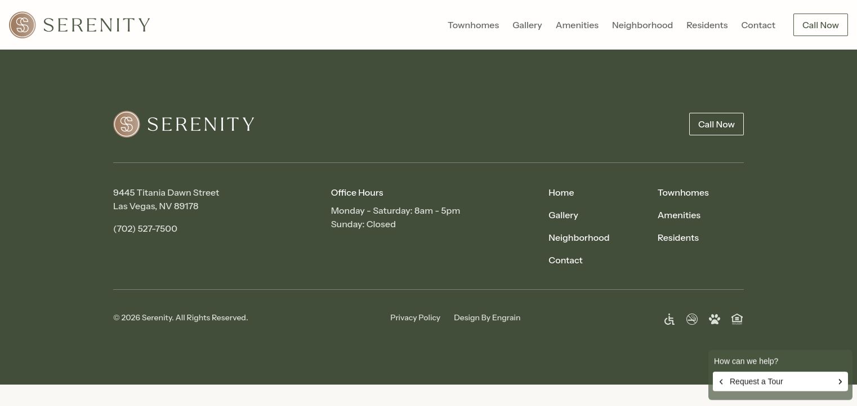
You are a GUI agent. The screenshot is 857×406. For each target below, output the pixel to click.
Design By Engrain (487, 317)
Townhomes (473, 24)
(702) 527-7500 (145, 228)
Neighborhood (642, 24)
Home (561, 192)
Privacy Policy (415, 317)
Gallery (527, 24)
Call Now (820, 24)
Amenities (577, 24)
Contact (758, 24)
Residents (706, 24)
